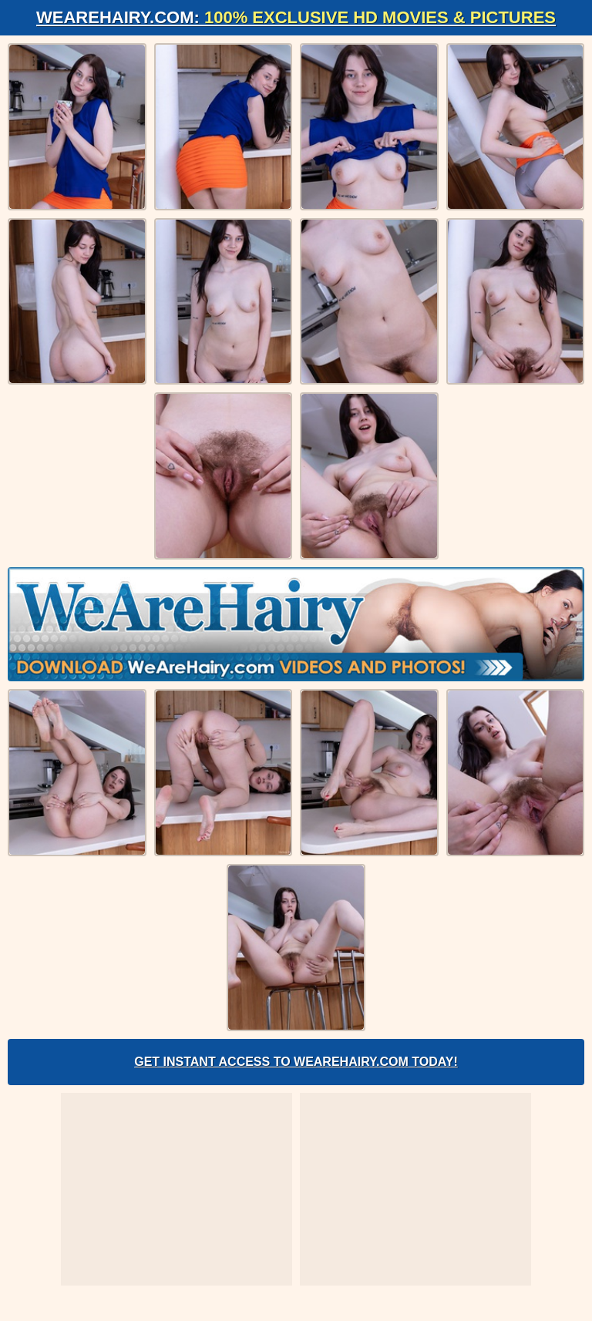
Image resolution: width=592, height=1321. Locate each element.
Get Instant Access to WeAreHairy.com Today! (296, 1061)
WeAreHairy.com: (296, 17)
